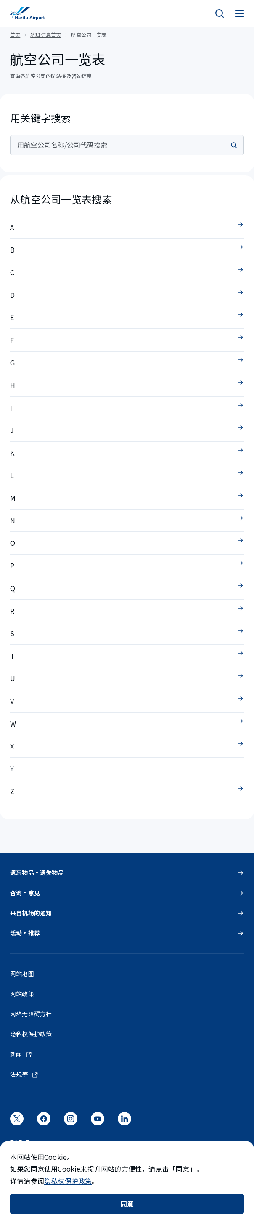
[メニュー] (240, 13)
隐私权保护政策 (68, 1181)
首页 (15, 34)
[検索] (219, 13)
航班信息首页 (45, 34)
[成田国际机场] (27, 13)
